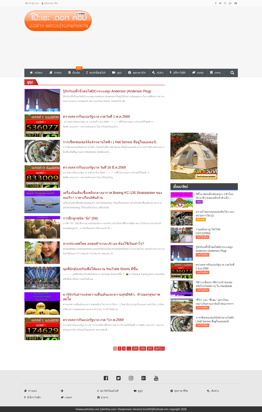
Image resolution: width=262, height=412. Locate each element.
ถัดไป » (159, 348)
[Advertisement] (167, 37)
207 (150, 348)
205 (135, 348)
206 (142, 348)
